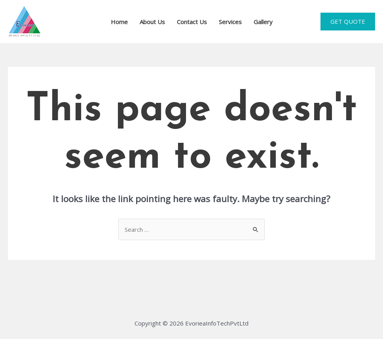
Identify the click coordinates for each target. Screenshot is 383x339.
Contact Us (192, 22)
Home (119, 22)
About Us (152, 22)
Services (230, 22)
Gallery (263, 22)
